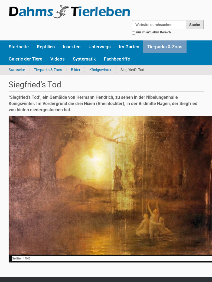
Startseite (19, 46)
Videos (57, 59)
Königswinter (100, 70)
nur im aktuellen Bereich (153, 32)
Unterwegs (100, 46)
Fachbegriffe (117, 59)
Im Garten (129, 46)
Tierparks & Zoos (164, 46)
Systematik (84, 59)
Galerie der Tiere (25, 59)
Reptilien (46, 46)
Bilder (75, 70)
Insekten (71, 46)
